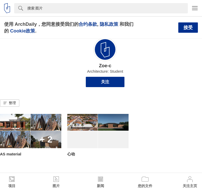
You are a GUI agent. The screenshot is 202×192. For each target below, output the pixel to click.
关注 (105, 82)
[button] (9, 103)
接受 (188, 27)
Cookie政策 (22, 31)
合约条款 (88, 24)
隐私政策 (109, 24)
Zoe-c (105, 65)
